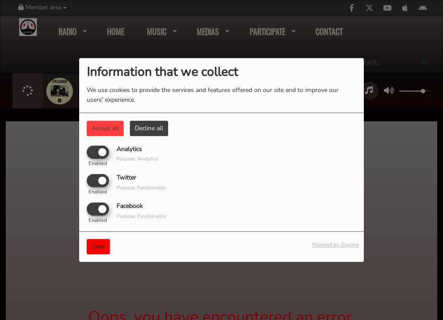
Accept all (105, 128)
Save (98, 247)
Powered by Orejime (335, 245)
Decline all (149, 128)
